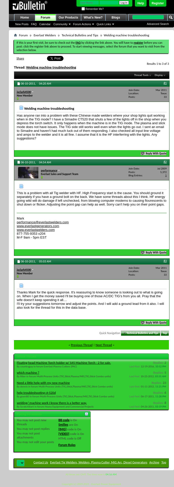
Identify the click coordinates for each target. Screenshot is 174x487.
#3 (165, 261)
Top (165, 333)
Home (24, 17)
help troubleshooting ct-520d (36, 393)
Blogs (116, 17)
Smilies (63, 425)
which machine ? (28, 372)
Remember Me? (93, 9)
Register (158, 3)
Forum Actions (82, 24)
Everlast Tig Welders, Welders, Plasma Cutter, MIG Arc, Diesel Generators (98, 462)
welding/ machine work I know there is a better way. (52, 403)
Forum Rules (66, 445)
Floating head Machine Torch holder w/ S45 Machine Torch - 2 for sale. (64, 363)
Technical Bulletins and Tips (80, 35)
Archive (154, 462)
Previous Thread (81, 345)
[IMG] (62, 429)
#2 (165, 162)
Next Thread (104, 345)
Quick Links (104, 24)
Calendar (45, 24)
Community (60, 24)
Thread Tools (141, 75)
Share (20, 58)
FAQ (34, 24)
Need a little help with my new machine (43, 383)
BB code (63, 420)
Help (140, 3)
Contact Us (41, 462)
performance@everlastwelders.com (43, 222)
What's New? (93, 17)
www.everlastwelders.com (36, 230)
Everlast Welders (45, 35)
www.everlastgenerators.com (38, 226)
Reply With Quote (153, 153)
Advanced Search (158, 23)
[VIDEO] (63, 434)
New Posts (22, 24)
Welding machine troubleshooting (51, 67)
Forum (45, 17)
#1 (165, 83)
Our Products (68, 17)
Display (159, 75)
